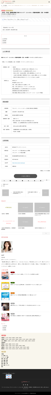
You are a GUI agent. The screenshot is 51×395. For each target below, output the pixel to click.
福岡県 (26, 340)
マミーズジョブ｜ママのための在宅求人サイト (23, 393)
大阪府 (21, 347)
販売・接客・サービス (5, 365)
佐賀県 (9, 340)
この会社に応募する (25, 176)
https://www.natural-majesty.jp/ (18, 162)
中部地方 (3, 339)
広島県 (17, 337)
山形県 (10, 345)
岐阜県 (13, 339)
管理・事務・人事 (4, 363)
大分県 (12, 340)
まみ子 (7, 184)
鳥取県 (20, 337)
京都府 (10, 347)
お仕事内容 (4, 38)
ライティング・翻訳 (4, 357)
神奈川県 (20, 348)
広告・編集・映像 (4, 360)
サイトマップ (25, 388)
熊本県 (23, 340)
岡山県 (10, 337)
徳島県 (7, 344)
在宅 (4, 185)
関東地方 (3, 348)
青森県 (24, 345)
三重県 (7, 347)
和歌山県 (17, 347)
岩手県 (13, 345)
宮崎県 (16, 340)
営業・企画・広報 (9, 10)
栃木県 (17, 348)
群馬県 (24, 348)
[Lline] (22, 181)
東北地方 (3, 345)
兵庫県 (13, 347)
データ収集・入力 (4, 355)
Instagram (23, 384)
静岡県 (34, 339)
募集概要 (4, 40)
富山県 (7, 339)
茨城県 (28, 348)
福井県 (27, 339)
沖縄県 (19, 340)
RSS (27, 384)
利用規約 (30, 387)
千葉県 (7, 348)
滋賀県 (28, 347)
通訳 (2, 366)
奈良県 (24, 347)
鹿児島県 (33, 340)
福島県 (17, 345)
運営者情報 (26, 387)
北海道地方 (3, 342)
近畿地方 (3, 347)
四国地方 (3, 344)
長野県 (30, 339)
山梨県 (10, 339)
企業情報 (4, 42)
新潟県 (20, 339)
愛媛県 (10, 344)
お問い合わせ (46, 387)
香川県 (13, 344)
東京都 (3, 10)
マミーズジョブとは (5, 387)
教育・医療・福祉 (4, 361)
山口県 (7, 337)
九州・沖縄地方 (4, 340)
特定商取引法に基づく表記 (38, 387)
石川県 (24, 339)
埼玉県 (10, 348)
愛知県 (17, 339)
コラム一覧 (21, 387)
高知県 (17, 344)
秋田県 (20, 345)
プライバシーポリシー (14, 387)
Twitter (25, 384)
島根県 (13, 337)
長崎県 (29, 340)
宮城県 (7, 345)
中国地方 (3, 337)
